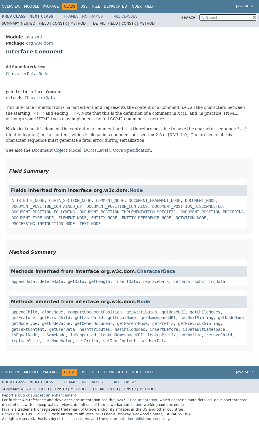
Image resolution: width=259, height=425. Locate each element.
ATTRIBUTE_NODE (27, 200)
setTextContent (119, 340)
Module (31, 6)
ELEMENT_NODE (72, 217)
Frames (71, 16)
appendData (23, 281)
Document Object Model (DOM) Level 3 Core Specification (91, 150)
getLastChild (89, 317)
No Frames (92, 16)
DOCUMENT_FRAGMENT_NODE (154, 200)
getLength (99, 281)
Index (136, 6)
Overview (11, 6)
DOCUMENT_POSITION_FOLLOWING (43, 212)
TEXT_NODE (90, 223)
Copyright (10, 414)
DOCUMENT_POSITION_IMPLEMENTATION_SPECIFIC (127, 212)
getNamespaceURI (158, 317)
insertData (126, 281)
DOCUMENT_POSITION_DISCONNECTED (187, 206)
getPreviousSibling (199, 323)
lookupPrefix (162, 335)
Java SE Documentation (136, 400)
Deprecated (115, 6)
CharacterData (21, 73)
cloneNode (52, 312)
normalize (191, 335)
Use (84, 6)
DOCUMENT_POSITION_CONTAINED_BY (46, 206)
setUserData (153, 340)
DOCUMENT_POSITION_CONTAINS (117, 206)
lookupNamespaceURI (122, 335)
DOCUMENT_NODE (200, 200)
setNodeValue (58, 340)
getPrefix (162, 323)
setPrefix (87, 340)
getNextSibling (196, 317)
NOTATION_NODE (191, 217)
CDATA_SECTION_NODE (70, 200)
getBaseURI (173, 312)
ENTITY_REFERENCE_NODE (146, 217)
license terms (78, 419)
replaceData (156, 281)
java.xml (33, 37)
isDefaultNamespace (204, 329)
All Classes (126, 16)
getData (76, 281)
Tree (95, 6)
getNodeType (24, 323)
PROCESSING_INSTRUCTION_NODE (43, 223)
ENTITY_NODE (104, 217)
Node (43, 73)
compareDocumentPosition (95, 312)
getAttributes (141, 312)
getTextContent (27, 329)
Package (51, 6)
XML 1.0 (178, 134)
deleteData (51, 281)
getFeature (23, 317)
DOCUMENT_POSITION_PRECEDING (212, 212)
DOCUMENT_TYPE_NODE (32, 217)
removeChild (219, 335)
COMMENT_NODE (110, 200)
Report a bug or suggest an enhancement (39, 395)
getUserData (62, 329)
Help (149, 6)
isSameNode (53, 335)
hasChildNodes (130, 329)
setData (181, 281)
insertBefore (164, 329)
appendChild (24, 312)
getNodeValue (56, 323)
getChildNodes (205, 312)
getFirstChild (55, 317)
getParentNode (132, 323)
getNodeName (231, 317)
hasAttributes (94, 329)
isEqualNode (24, 335)
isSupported (83, 335)
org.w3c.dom (39, 43)
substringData (209, 281)
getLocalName (122, 317)
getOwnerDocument (93, 323)
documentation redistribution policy (137, 419)
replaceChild (25, 340)
